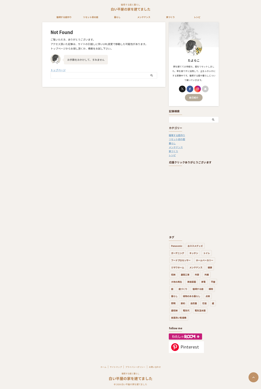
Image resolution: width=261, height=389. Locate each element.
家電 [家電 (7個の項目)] (203, 281)
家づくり (170, 17)
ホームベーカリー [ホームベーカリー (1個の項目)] (204, 260)
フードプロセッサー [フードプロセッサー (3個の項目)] (181, 260)
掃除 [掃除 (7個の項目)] (211, 289)
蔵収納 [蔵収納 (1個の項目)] (174, 310)
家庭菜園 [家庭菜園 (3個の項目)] (191, 281)
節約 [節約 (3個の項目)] (183, 303)
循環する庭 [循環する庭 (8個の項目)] (198, 289)
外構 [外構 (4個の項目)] (206, 274)
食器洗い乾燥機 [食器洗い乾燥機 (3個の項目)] (178, 317)
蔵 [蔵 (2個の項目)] (213, 303)
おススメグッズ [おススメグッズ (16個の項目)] (195, 245)
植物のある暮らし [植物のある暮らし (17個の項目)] (191, 296)
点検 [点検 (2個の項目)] (208, 296)
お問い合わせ (155, 366)
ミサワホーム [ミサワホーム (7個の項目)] (177, 267)
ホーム (103, 366)
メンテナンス (143, 17)
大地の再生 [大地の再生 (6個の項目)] (176, 281)
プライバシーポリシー (135, 366)
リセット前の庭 (90, 17)
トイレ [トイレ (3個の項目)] (206, 253)
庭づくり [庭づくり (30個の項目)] (183, 289)
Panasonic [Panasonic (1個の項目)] (176, 245)
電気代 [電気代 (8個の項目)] (186, 310)
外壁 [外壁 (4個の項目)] (197, 274)
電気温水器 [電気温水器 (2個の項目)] (200, 310)
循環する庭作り (64, 17)
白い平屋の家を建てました (130, 9)
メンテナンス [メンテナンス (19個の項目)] (195, 267)
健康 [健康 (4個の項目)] (210, 267)
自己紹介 (193, 97)
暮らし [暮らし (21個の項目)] (174, 296)
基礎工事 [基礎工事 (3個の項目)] (185, 274)
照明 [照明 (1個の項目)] (173, 303)
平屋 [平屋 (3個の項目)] (213, 281)
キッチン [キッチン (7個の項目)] (193, 253)
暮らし (117, 17)
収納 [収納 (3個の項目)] (173, 274)
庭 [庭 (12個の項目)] (172, 289)
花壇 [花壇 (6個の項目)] (204, 303)
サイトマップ (116, 366)
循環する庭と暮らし (130, 373)
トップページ (58, 70)
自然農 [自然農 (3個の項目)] (193, 303)
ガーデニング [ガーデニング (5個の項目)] (177, 253)
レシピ (197, 17)
